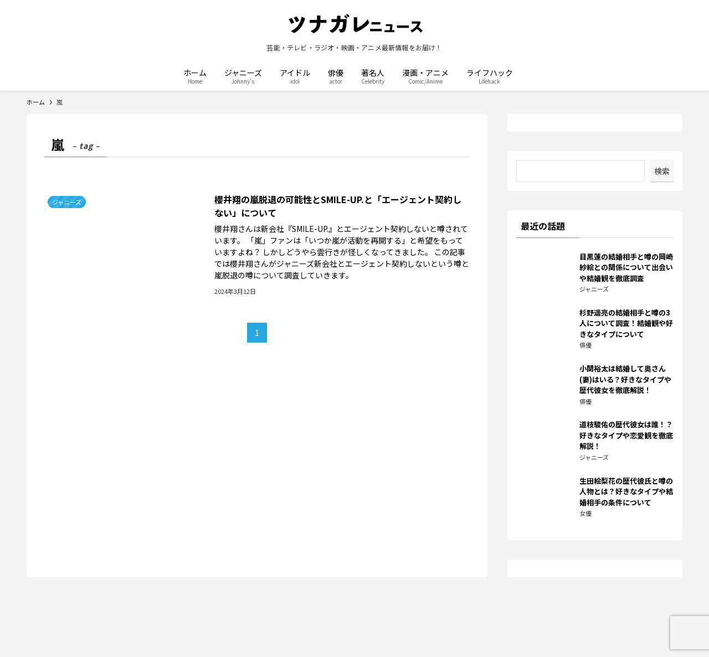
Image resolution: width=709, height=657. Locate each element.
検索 (662, 171)
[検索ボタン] (528, 75)
